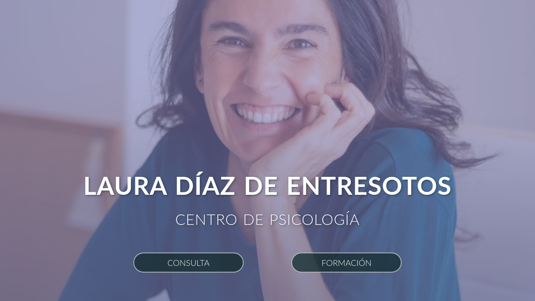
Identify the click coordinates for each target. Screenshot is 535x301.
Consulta (188, 263)
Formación (346, 263)
